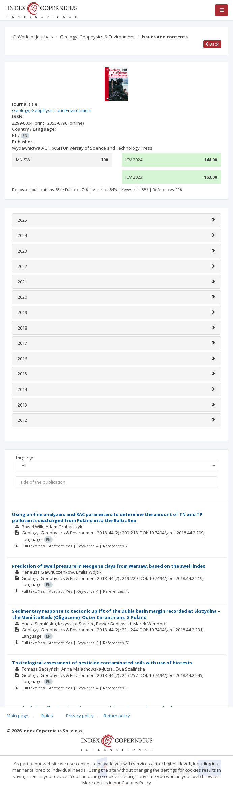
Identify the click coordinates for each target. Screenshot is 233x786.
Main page (17, 716)
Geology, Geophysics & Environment (97, 37)
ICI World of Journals (32, 37)
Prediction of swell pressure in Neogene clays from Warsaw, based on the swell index (108, 566)
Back (212, 44)
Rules (47, 716)
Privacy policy (80, 716)
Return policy (117, 716)
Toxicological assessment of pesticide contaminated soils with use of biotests (102, 663)
